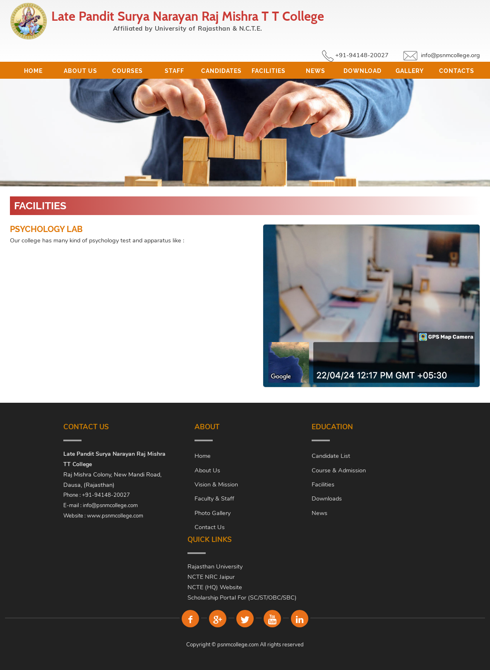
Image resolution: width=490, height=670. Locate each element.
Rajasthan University (215, 566)
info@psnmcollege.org (450, 55)
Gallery (410, 71)
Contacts (456, 71)
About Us (80, 71)
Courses (127, 71)
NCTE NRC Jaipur (211, 577)
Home (33, 71)
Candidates (221, 71)
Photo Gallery (213, 513)
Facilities (269, 71)
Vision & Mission (216, 484)
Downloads (327, 498)
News (315, 71)
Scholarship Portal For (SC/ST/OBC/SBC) (242, 597)
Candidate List (331, 456)
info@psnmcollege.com (110, 505)
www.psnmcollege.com (115, 516)
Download (362, 71)
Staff (174, 71)
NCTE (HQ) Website (214, 587)
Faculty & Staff (214, 498)
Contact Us (210, 527)
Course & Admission (339, 470)
